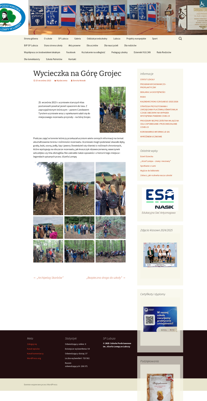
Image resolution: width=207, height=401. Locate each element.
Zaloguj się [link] (32, 344)
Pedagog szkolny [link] (119, 52)
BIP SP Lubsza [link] (31, 45)
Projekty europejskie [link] (136, 38)
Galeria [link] (77, 38)
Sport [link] (155, 38)
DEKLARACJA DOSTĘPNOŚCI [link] (152, 92)
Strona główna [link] (31, 38)
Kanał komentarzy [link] (35, 353)
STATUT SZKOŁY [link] (147, 79)
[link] (203, 3)
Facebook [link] (70, 52)
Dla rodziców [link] (130, 45)
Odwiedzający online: (75, 344)
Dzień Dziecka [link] (146, 156)
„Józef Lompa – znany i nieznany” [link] (155, 161)
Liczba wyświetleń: (74, 358)
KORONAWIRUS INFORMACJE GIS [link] (155, 131)
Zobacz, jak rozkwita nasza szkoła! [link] (156, 175)
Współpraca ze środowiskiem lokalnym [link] (42, 52)
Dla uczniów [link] (92, 45)
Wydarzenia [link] (62, 80)
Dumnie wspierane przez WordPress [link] (40, 384)
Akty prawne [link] (74, 45)
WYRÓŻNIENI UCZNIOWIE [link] (151, 136)
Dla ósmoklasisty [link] (32, 59)
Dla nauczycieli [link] (111, 45)
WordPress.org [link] (34, 358)
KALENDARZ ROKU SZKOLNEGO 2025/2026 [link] (159, 101)
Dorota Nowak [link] (79, 80)
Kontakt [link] (72, 59)
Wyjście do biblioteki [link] (149, 170)
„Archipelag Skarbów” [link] (48, 277)
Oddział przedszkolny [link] (97, 38)
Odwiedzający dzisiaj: (75, 353)
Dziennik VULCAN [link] (142, 52)
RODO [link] (143, 96)
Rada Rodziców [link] (164, 52)
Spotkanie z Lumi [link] (148, 165)
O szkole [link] (48, 38)
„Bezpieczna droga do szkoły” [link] (106, 277)
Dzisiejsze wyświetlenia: (76, 348)
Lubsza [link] (116, 38)
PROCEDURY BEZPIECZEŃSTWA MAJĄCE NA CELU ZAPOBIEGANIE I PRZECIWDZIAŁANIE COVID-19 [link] (159, 123)
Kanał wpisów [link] (33, 348)
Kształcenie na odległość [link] (93, 52)
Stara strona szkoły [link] (53, 45)
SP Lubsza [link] (63, 38)
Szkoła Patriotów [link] (54, 59)
